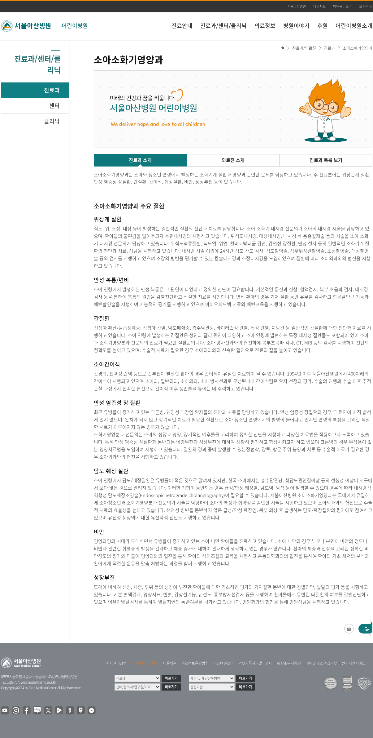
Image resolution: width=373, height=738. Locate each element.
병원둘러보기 (342, 6)
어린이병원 (75, 25)
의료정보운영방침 (195, 663)
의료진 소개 (233, 160)
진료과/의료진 (304, 48)
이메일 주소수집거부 (321, 663)
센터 (54, 105)
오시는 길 (365, 6)
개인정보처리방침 (144, 663)
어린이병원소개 (354, 25)
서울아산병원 (296, 6)
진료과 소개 (140, 160)
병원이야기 (296, 25)
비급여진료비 (223, 663)
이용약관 (170, 663)
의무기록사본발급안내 (255, 663)
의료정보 (264, 25)
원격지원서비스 (354, 663)
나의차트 (319, 6)
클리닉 (52, 121)
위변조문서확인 (289, 663)
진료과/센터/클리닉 (223, 25)
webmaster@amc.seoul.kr (39, 682)
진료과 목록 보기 (326, 160)
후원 (322, 25)
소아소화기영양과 (357, 48)
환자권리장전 (116, 663)
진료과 (52, 90)
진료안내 (182, 25)
